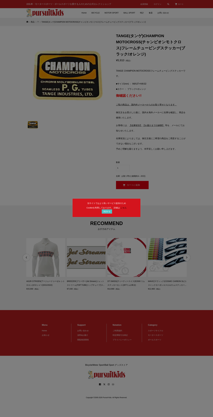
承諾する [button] (106, 211)
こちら (123, 208)
